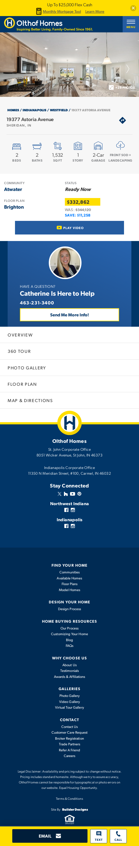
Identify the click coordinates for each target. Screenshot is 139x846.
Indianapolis (34, 110)
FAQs (69, 645)
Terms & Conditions (69, 798)
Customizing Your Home (69, 634)
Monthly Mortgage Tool (58, 11)
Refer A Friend (69, 750)
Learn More (94, 11)
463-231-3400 (37, 302)
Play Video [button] (73, 228)
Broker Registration (69, 738)
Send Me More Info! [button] (69, 314)
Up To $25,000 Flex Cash (69, 4)
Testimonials (69, 670)
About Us (69, 665)
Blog (69, 640)
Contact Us (69, 726)
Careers (69, 756)
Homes (13, 110)
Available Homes (69, 578)
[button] (133, 8)
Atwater (13, 189)
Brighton (14, 206)
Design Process (69, 609)
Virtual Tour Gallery (69, 707)
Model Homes (69, 590)
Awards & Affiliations (69, 676)
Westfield (59, 110)
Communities (69, 572)
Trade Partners (69, 744)
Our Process (69, 628)
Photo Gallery (69, 695)
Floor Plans (70, 584)
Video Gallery (69, 701)
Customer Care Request (69, 732)
